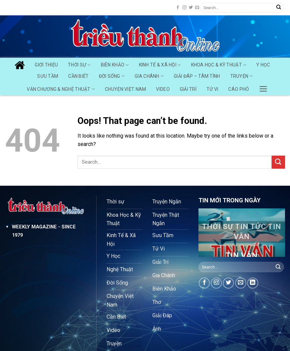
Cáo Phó (238, 89)
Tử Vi (212, 89)
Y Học (263, 64)
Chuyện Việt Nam (125, 89)
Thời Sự (79, 65)
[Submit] (279, 8)
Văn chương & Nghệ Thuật (61, 89)
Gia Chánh (149, 76)
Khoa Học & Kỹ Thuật (219, 65)
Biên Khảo (115, 65)
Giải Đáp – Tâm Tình (197, 76)
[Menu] (263, 87)
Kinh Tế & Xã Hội (160, 65)
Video (162, 89)
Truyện (241, 76)
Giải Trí (188, 89)
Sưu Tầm (47, 76)
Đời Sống (112, 76)
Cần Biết (78, 76)
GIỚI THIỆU (46, 64)
